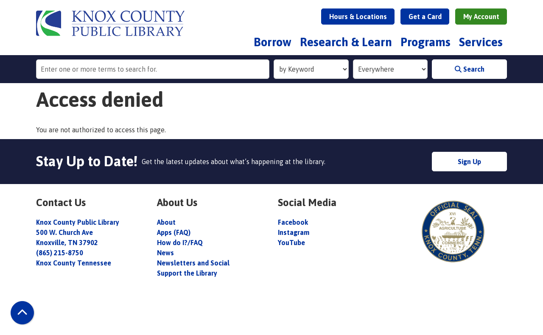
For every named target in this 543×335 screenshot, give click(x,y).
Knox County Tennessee (73, 263)
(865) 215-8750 (59, 253)
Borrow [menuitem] (272, 42)
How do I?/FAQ (180, 242)
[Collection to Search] (390, 69)
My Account (481, 16)
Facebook (293, 222)
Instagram (293, 232)
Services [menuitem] (481, 42)
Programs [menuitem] (425, 42)
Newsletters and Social (193, 263)
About (167, 222)
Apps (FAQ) (173, 232)
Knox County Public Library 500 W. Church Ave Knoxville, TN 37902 (77, 232)
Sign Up (469, 161)
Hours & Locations (358, 16)
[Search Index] (311, 69)
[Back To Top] (22, 312)
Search (469, 69)
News (165, 253)
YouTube (291, 242)
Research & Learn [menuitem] (346, 42)
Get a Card (425, 16)
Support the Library (188, 273)
